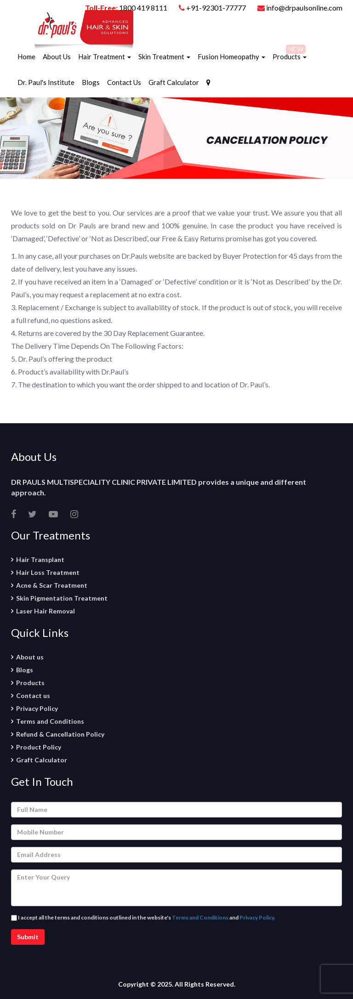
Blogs (91, 82)
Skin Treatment (164, 56)
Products (290, 56)
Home (26, 56)
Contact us (33, 695)
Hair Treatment (104, 56)
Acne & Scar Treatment (51, 585)
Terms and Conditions (50, 721)
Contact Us (124, 82)
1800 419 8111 (143, 7)
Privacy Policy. (257, 917)
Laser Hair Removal (45, 611)
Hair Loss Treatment (48, 572)
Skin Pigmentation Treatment (62, 598)
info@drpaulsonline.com (299, 7)
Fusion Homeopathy (231, 56)
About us (30, 657)
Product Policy (38, 747)
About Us (57, 56)
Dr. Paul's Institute (45, 82)
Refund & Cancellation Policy (60, 734)
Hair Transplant (40, 559)
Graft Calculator (173, 82)
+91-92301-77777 (216, 7)
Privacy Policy (37, 708)
